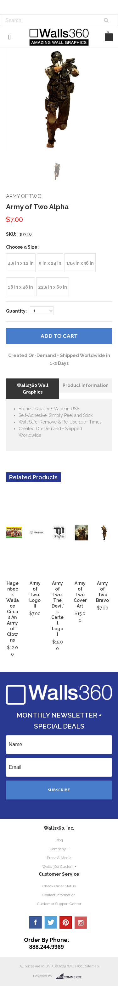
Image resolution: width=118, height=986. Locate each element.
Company (58, 849)
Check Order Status (59, 886)
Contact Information (59, 895)
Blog (59, 840)
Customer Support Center (59, 904)
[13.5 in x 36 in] (80, 262)
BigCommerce (70, 976)
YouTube (81, 922)
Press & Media (59, 858)
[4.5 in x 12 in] (21, 262)
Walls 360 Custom (58, 866)
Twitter (50, 922)
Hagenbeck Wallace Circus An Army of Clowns (12, 612)
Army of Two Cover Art (80, 594)
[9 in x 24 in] (50, 262)
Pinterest (65, 922)
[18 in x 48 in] (20, 286)
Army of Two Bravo (102, 592)
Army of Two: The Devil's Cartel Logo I (57, 609)
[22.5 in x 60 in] (52, 286)
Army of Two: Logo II (35, 594)
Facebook (35, 922)
